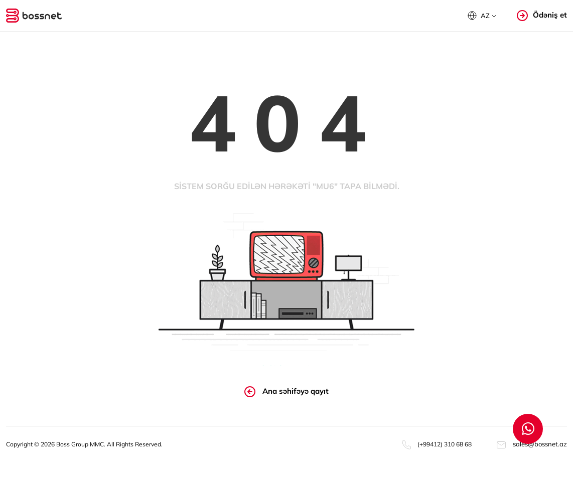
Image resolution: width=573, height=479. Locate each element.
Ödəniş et (542, 15)
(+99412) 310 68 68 (437, 444)
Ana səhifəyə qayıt (286, 391)
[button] (482, 16)
